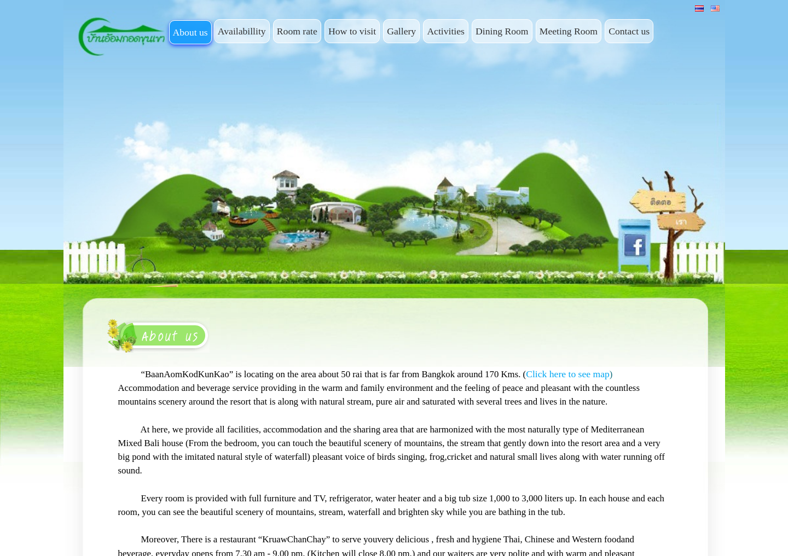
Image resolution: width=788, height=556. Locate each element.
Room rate (297, 31)
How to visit (352, 31)
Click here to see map (568, 373)
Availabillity (242, 31)
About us (190, 32)
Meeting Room (569, 31)
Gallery (401, 31)
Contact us (629, 31)
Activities (446, 31)
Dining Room (502, 31)
